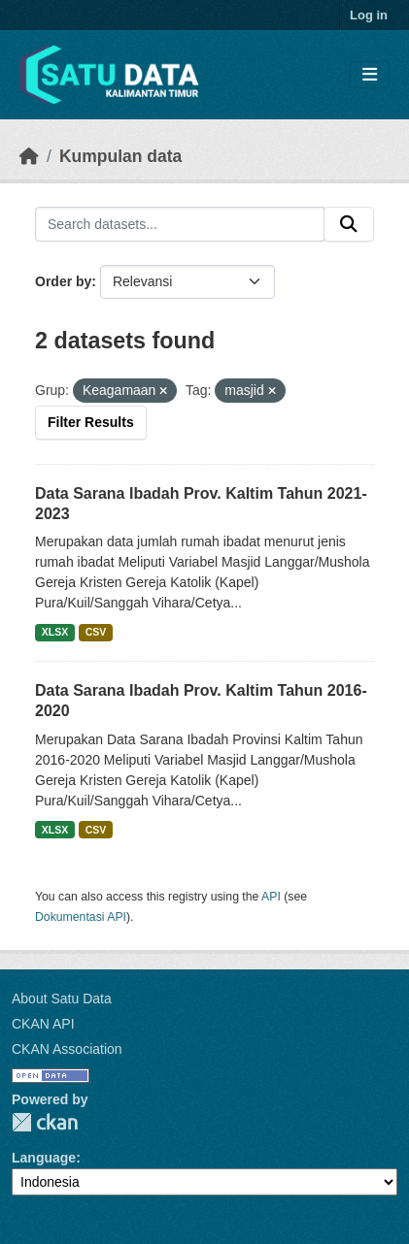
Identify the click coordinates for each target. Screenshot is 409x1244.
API (271, 896)
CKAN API (43, 1023)
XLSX (55, 632)
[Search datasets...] (179, 224)
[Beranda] (29, 156)
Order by (63, 281)
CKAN (45, 1122)
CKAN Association (67, 1049)
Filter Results (91, 422)
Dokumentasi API (80, 917)
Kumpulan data (120, 156)
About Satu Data (62, 998)
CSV (96, 632)
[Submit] (349, 224)
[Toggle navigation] (370, 75)
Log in (369, 15)
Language (44, 1157)
